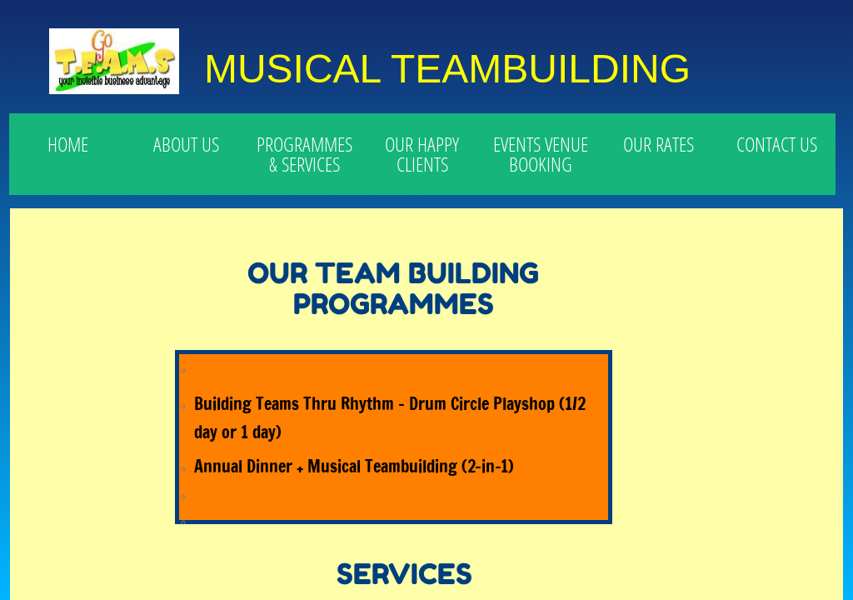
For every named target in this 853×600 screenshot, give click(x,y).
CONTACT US (776, 144)
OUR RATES (658, 144)
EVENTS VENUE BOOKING (540, 154)
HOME (67, 144)
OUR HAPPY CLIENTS (422, 154)
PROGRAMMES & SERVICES (304, 154)
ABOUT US (186, 144)
